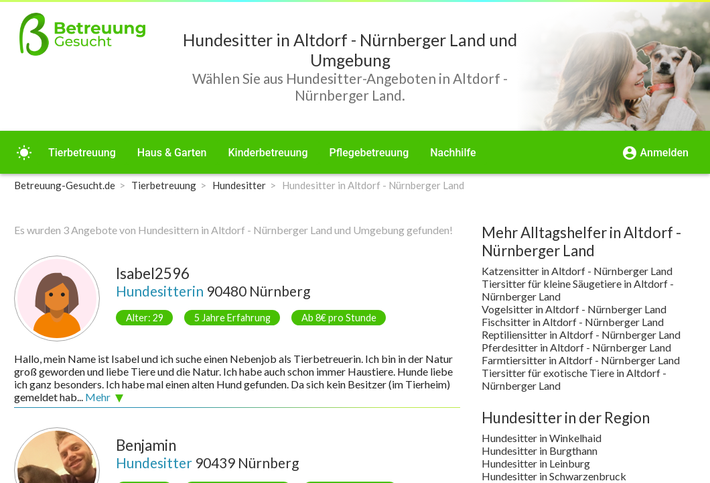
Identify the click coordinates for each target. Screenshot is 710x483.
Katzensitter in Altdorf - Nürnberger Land (577, 270)
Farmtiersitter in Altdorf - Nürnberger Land (581, 360)
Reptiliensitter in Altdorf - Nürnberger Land (581, 334)
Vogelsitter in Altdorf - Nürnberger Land (574, 309)
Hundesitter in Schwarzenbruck (554, 476)
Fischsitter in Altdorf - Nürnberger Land (573, 321)
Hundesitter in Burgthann (539, 450)
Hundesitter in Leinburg (536, 463)
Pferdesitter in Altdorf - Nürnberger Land (576, 347)
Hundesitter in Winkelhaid (541, 437)
